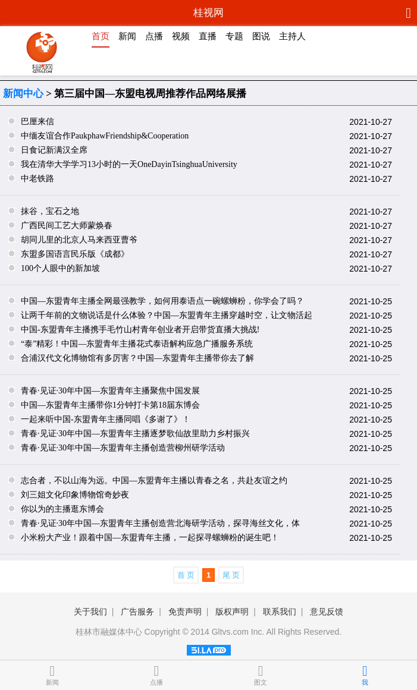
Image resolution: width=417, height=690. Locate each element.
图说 (261, 36)
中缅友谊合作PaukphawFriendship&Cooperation (105, 135)
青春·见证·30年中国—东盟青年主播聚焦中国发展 (110, 390)
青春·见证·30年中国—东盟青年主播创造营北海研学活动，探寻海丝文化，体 (160, 523)
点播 (154, 36)
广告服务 (137, 611)
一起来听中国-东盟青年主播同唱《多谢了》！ (105, 419)
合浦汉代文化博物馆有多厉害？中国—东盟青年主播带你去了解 (137, 358)
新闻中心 (23, 93)
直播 (208, 36)
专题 (234, 36)
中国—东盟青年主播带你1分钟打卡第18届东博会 (110, 405)
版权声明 (232, 611)
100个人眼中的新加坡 (60, 268)
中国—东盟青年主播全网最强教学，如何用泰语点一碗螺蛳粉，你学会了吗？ (162, 301)
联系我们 (279, 611)
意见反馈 (326, 611)
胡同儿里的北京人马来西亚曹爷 (79, 239)
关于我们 (90, 611)
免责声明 (185, 611)
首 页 (186, 575)
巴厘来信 (37, 121)
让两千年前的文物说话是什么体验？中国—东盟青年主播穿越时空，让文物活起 (166, 315)
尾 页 (231, 575)
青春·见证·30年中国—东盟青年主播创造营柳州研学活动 (123, 447)
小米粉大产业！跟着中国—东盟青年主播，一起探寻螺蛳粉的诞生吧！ (150, 537)
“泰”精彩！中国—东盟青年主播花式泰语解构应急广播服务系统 (137, 343)
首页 (100, 36)
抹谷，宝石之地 (50, 211)
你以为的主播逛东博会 (62, 509)
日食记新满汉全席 (54, 150)
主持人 (292, 36)
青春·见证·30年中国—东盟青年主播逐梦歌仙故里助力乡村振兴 (135, 433)
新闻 (127, 36)
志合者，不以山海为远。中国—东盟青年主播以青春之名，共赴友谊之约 (154, 480)
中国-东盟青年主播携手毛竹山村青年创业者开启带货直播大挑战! (140, 329)
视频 (181, 36)
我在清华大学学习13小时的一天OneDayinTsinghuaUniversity (129, 164)
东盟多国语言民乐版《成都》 (75, 254)
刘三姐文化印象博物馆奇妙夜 (75, 494)
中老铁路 (37, 178)
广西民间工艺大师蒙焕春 (66, 225)
